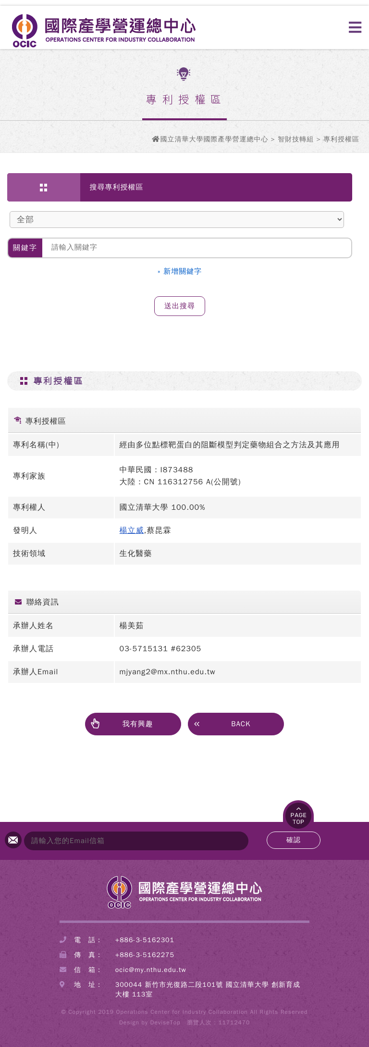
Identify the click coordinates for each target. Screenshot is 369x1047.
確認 (293, 840)
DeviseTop (165, 1022)
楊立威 (132, 530)
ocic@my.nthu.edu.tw (150, 970)
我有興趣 (121, 724)
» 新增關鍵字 (180, 271)
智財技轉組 (296, 139)
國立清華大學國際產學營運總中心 (214, 139)
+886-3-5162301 (144, 940)
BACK (221, 723)
